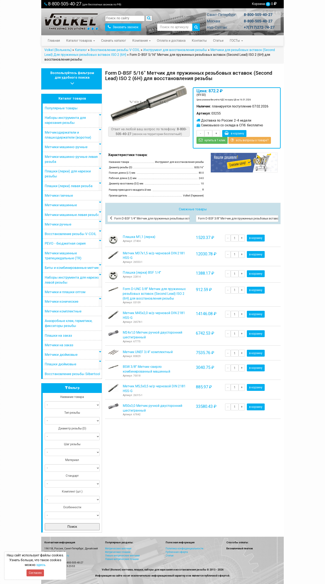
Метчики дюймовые (61, 354)
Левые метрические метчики (122, 555)
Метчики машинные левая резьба (72, 215)
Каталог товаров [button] (80, 41)
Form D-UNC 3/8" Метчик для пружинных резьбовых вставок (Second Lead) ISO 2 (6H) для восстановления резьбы (154, 293)
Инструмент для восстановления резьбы (175, 50)
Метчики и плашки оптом (65, 292)
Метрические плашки (117, 552)
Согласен (35, 572)
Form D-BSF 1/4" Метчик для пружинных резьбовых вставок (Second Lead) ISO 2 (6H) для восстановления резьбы (150, 218)
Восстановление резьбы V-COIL (115, 50)
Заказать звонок (123, 27)
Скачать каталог (113, 41)
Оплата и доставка (171, 41)
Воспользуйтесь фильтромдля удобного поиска (72, 79)
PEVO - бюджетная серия (65, 243)
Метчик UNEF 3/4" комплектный (148, 352)
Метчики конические (61, 301)
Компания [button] (141, 41)
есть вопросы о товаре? (250, 140)
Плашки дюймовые (60, 364)
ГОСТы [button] (236, 41)
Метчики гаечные (59, 195)
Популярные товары (61, 108)
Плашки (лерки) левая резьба (68, 186)
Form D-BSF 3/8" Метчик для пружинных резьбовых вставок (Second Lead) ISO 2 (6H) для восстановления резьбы (238, 218)
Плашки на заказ (58, 335)
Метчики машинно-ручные (66, 147)
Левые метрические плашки (122, 559)
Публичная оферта (177, 552)
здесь (40, 565)
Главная (54, 41)
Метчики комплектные (63, 311)
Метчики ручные (58, 224)
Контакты (199, 41)
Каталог (81, 50)
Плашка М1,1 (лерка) (139, 237)
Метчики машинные (61, 205)
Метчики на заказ (59, 345)
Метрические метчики (118, 548)
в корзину (234, 133)
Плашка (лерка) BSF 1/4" (142, 272)
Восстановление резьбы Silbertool (72, 374)
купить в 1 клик (212, 140)
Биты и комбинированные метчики (73, 268)
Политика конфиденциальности (184, 548)
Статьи (218, 41)
